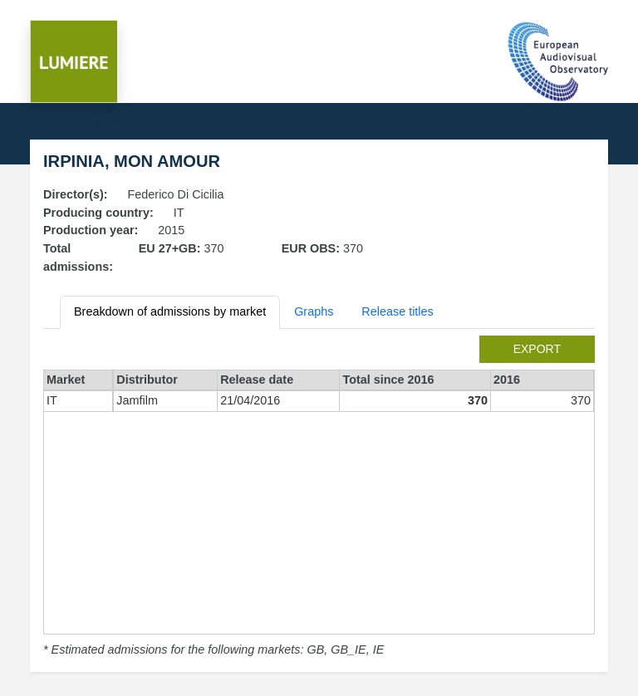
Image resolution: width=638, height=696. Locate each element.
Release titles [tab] (397, 311)
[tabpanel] (319, 497)
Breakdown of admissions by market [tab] (170, 311)
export (537, 348)
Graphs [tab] (313, 311)
